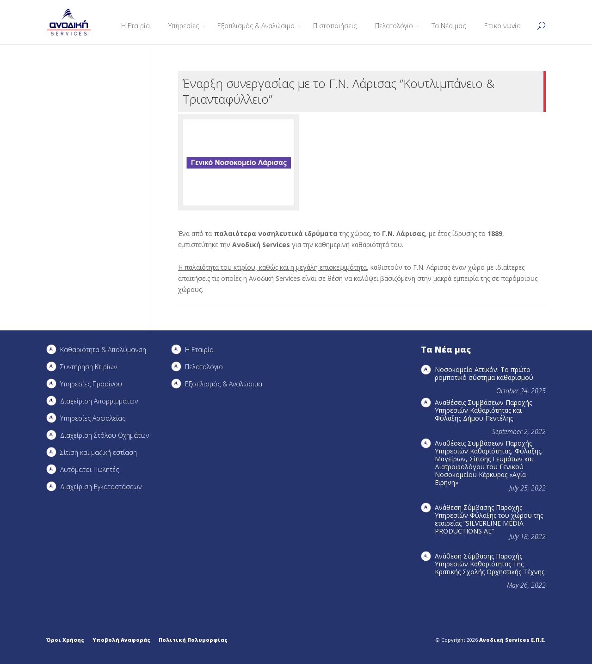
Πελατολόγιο (394, 25)
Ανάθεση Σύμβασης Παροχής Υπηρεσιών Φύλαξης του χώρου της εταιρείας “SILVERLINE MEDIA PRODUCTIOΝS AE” (489, 519)
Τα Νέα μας (449, 25)
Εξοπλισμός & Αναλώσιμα (256, 25)
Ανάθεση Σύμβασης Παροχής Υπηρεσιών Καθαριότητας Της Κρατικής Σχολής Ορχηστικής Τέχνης (489, 564)
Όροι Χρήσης (65, 639)
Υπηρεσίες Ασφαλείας (92, 418)
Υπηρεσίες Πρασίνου (91, 383)
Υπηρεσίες (183, 25)
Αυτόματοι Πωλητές (89, 469)
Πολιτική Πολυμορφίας (193, 639)
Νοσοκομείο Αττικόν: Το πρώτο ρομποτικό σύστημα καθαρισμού (484, 373)
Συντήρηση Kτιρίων (88, 366)
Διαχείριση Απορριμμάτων (99, 401)
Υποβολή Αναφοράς (121, 639)
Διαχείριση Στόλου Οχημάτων (104, 435)
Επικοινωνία (502, 25)
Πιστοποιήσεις (335, 25)
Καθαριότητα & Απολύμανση (103, 349)
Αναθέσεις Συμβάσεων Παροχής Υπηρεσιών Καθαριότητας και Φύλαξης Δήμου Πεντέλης (483, 410)
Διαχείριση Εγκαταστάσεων (101, 486)
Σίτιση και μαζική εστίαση (98, 452)
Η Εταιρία (135, 25)
